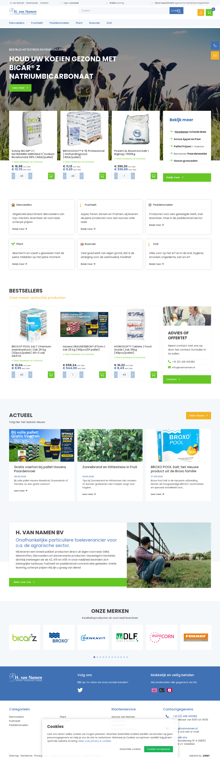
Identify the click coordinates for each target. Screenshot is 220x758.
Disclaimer (27, 756)
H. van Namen (17, 2)
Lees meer (20, 87)
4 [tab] (103, 657)
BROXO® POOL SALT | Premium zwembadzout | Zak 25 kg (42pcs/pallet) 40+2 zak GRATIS (31, 351)
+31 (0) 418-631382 (183, 361)
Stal (109, 24)
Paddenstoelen (59, 24)
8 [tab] (115, 657)
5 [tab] (106, 657)
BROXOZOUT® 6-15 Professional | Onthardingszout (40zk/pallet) (83, 154)
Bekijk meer (174, 176)
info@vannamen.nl (183, 367)
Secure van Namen (123, 716)
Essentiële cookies (130, 749)
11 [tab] (124, 657)
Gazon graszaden (185, 160)
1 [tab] (94, 657)
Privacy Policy (42, 756)
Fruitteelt (37, 24)
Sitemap (14, 756)
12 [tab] (127, 657)
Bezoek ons (180, 737)
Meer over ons (26, 583)
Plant (79, 24)
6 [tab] (109, 657)
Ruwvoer (94, 24)
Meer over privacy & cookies (94, 741)
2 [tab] (97, 657)
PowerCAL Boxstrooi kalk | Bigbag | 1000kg (131, 152)
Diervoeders (16, 24)
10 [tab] (121, 657)
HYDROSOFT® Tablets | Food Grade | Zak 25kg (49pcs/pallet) (132, 350)
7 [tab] (112, 657)
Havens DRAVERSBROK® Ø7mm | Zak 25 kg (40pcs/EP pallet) (84, 348)
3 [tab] (100, 657)
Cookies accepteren (158, 749)
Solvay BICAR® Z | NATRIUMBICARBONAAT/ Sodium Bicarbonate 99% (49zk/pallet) (33, 154)
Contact (44, 2)
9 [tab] (118, 657)
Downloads (32, 2)
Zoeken (167, 13)
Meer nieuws (198, 415)
